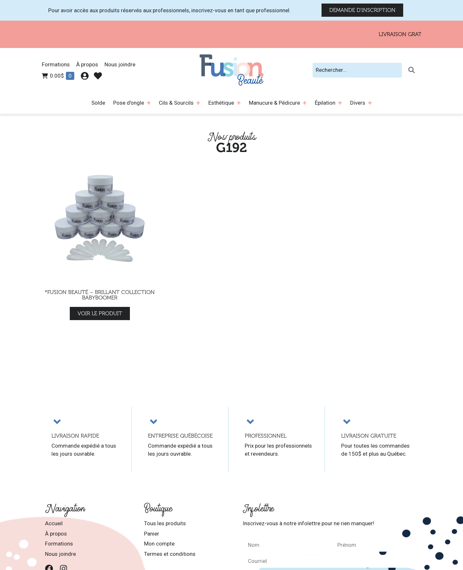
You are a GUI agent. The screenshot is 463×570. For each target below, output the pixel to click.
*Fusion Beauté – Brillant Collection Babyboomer (100, 295)
